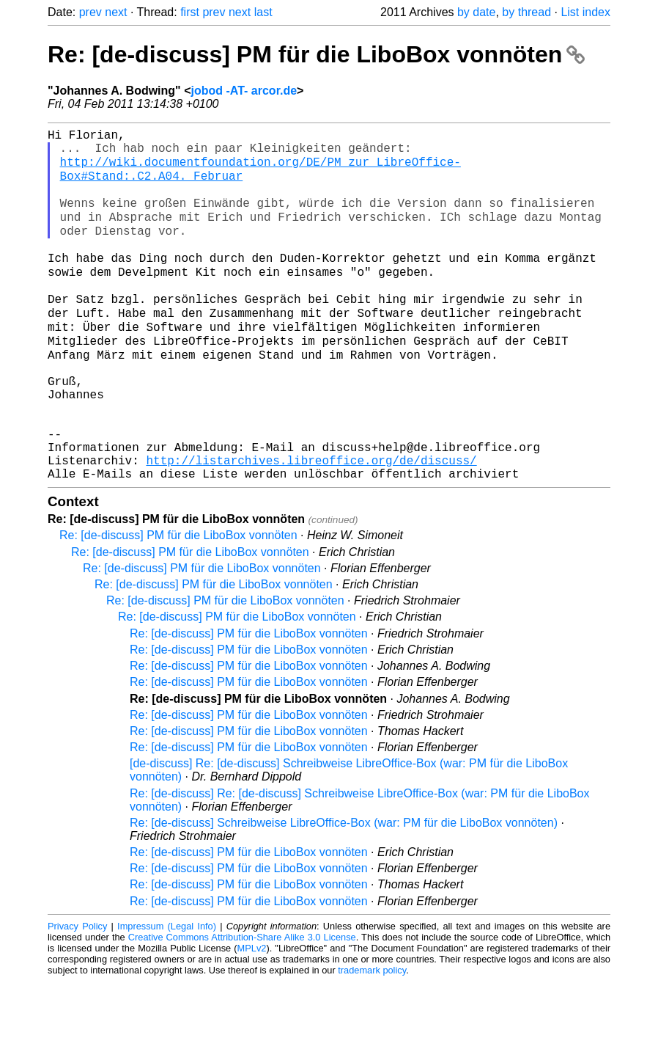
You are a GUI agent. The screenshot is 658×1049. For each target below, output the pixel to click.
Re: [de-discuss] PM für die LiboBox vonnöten (316, 54)
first (189, 12)
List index (585, 12)
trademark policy (372, 1037)
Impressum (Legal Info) (166, 993)
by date (476, 12)
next (116, 12)
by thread (526, 12)
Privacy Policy (77, 993)
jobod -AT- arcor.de (244, 90)
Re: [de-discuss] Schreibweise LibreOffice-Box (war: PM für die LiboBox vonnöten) (344, 890)
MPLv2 (252, 1015)
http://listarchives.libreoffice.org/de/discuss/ (311, 524)
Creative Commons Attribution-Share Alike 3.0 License (242, 1004)
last (263, 12)
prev (90, 12)
